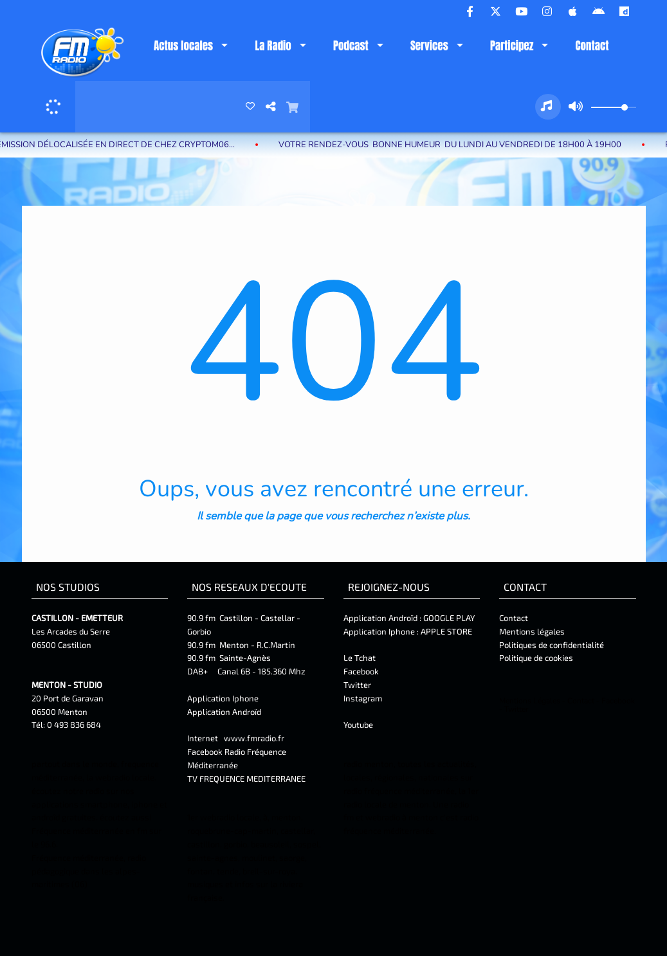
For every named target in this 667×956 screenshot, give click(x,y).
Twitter (357, 685)
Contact (592, 45)
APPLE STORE (446, 631)
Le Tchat (359, 658)
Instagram (362, 698)
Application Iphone (223, 698)
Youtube (358, 724)
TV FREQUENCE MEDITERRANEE (246, 778)
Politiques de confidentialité (551, 645)
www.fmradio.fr (254, 738)
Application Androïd (224, 712)
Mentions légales (532, 631)
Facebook (361, 671)
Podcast (351, 45)
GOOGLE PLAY (448, 618)
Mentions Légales (529, 701)
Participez (511, 45)
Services (429, 45)
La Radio (273, 45)
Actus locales (183, 45)
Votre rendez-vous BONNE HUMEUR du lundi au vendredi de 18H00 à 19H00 (460, 144)
